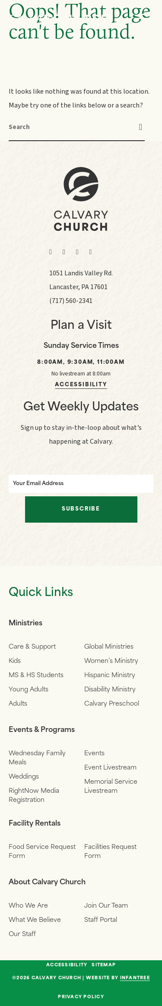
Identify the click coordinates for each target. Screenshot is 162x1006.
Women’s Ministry (111, 661)
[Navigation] (144, 18)
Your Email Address (38, 483)
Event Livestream (110, 768)
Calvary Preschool (111, 704)
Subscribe (81, 509)
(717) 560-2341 (70, 301)
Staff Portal (100, 920)
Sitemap (104, 965)
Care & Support (32, 647)
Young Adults (28, 690)
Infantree (135, 978)
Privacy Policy (81, 997)
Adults (18, 704)
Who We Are (28, 906)
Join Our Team (106, 906)
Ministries (25, 623)
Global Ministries (108, 647)
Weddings (24, 777)
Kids (15, 661)
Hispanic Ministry (109, 675)
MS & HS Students (36, 675)
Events (94, 754)
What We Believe (35, 920)
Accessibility (81, 385)
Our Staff (22, 934)
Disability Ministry (110, 690)
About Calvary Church (47, 882)
